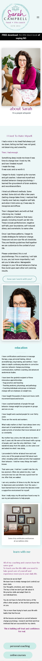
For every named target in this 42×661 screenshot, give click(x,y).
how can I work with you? (19, 279)
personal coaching (20, 646)
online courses (18, 655)
